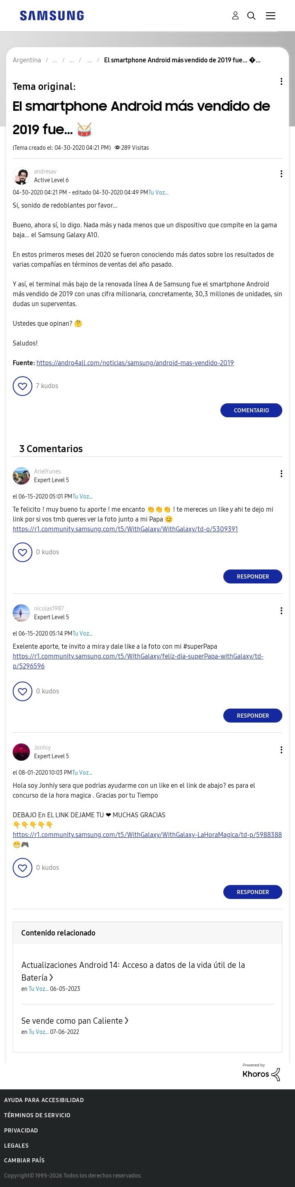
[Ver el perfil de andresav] (45, 171)
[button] (268, 173)
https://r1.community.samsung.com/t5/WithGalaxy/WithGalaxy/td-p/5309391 (125, 529)
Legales (16, 1145)
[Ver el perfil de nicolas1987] (49, 608)
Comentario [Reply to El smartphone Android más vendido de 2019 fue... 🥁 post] (251, 410)
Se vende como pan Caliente (72, 1021)
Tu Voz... (158, 192)
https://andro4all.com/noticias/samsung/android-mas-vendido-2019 (135, 363)
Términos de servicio (37, 1115)
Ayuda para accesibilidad (44, 1100)
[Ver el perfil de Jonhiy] (42, 747)
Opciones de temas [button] (267, 81)
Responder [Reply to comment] (253, 576)
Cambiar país (24, 1160)
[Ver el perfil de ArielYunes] (47, 471)
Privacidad (21, 1130)
